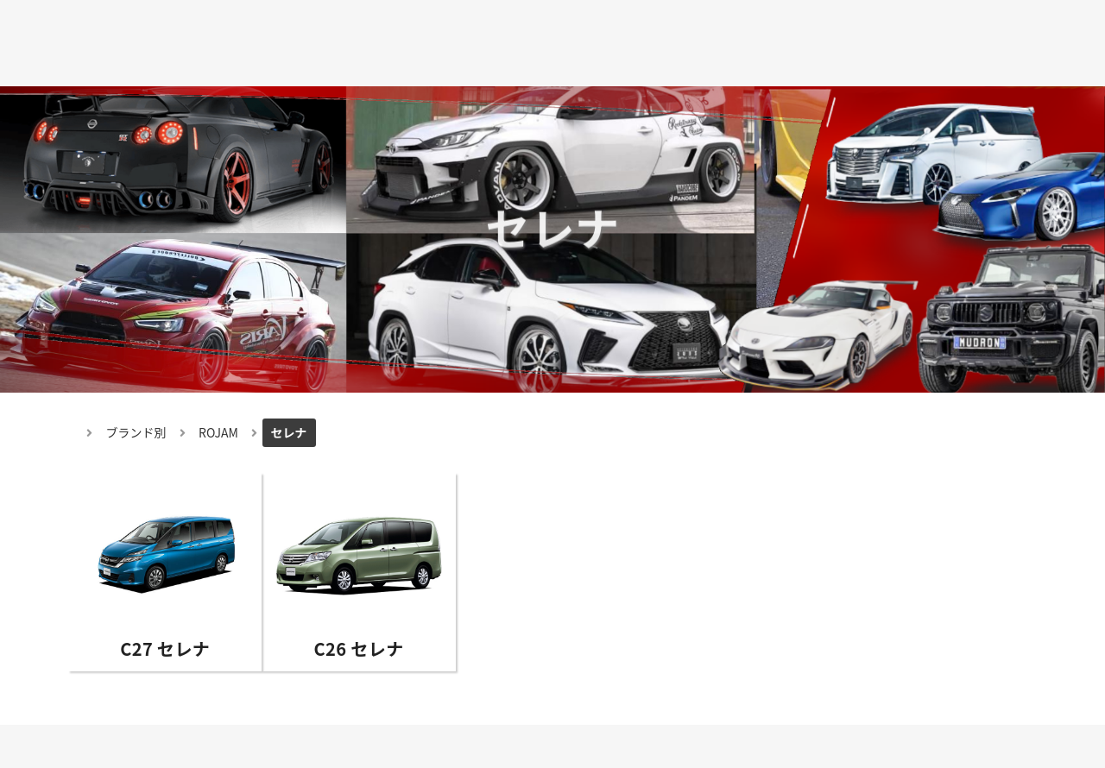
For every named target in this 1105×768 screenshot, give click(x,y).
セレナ (289, 432)
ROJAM (218, 432)
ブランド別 (136, 432)
